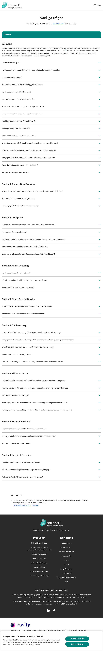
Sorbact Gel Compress (39, 563)
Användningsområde (66, 552)
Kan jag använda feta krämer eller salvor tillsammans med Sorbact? (28, 158)
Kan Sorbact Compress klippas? (14, 232)
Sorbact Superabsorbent (39, 571)
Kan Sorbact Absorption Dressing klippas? (18, 198)
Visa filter (7, 35)
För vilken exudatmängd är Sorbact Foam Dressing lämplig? (25, 280)
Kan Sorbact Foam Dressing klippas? (16, 273)
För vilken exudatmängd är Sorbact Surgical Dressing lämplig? (26, 470)
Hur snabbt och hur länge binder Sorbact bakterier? (22, 114)
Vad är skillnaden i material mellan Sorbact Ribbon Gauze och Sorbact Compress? (33, 239)
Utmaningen (66, 543)
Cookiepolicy (66, 573)
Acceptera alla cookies (77, 639)
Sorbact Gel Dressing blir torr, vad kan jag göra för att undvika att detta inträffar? (33, 362)
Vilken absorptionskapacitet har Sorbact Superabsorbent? (24, 429)
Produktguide (66, 556)
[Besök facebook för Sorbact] (54, 610)
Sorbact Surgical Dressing (39, 576)
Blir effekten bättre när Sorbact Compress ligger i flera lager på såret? (29, 225)
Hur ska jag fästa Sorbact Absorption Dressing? (20, 206)
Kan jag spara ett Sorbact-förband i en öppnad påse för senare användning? (31, 70)
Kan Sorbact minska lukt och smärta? (16, 92)
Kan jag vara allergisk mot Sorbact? (15, 172)
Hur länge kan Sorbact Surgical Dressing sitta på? (21, 462)
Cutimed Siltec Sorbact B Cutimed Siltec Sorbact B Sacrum (39, 548)
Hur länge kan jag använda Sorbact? (16, 128)
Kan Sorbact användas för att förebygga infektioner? (22, 84)
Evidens (66, 560)
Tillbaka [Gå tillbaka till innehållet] (35, 505)
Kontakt (67, 565)
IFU (70, 582)
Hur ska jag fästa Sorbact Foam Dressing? (18, 287)
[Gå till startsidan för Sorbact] (12, 5)
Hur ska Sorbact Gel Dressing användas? (17, 354)
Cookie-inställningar (77, 645)
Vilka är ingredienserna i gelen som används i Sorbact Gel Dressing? (28, 347)
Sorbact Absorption (39, 554)
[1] (65, 50)
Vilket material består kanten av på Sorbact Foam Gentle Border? (27, 306)
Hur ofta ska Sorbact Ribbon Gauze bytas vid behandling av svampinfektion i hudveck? (35, 388)
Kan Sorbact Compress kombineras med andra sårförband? (25, 247)
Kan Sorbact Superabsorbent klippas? (16, 443)
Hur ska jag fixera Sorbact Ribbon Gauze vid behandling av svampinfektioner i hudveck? (35, 402)
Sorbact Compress (39, 558)
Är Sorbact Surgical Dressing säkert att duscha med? (22, 477)
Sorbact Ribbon (39, 567)
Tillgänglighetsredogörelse (66, 578)
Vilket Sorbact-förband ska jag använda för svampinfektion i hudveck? (29, 150)
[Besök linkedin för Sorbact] (48, 610)
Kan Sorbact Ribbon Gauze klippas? (15, 395)
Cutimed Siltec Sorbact (39, 543)
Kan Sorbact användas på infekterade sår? (18, 99)
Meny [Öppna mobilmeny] (99, 5)
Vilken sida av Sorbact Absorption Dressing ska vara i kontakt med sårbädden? (32, 191)
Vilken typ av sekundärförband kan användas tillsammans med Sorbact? (30, 143)
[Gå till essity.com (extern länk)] (24, 625)
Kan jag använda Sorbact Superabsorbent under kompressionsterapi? (29, 436)
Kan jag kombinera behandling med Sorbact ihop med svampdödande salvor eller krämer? (37, 410)
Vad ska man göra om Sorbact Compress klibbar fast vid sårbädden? (28, 254)
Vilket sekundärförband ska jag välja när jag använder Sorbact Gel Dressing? (31, 332)
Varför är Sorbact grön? (11, 63)
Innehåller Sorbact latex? (12, 77)
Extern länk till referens (21, 505)
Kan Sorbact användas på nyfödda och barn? (19, 136)
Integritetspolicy (67, 569)
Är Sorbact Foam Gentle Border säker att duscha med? (23, 314)
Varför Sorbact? (66, 547)
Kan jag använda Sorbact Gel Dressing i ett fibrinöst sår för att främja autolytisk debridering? (38, 340)
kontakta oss (58, 23)
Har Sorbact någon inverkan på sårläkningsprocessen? (23, 106)
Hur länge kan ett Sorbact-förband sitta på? (19, 121)
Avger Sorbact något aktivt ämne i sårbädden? (20, 165)
